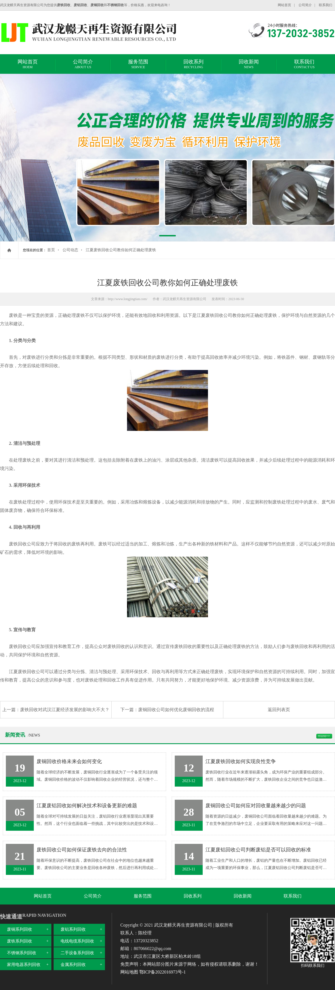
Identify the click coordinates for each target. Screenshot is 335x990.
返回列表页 (279, 709)
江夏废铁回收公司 (214, 315)
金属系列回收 (73, 964)
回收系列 (193, 65)
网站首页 (284, 5)
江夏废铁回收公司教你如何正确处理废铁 (121, 250)
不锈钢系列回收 (21, 953)
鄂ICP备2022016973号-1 (162, 972)
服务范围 (138, 65)
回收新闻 (249, 65)
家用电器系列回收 (23, 964)
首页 (51, 250)
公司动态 (70, 250)
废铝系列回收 (73, 929)
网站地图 (129, 972)
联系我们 (325, 5)
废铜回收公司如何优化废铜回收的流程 (176, 709)
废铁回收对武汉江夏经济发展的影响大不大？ (64, 709)
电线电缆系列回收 (77, 941)
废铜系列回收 (19, 929)
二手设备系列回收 (77, 953)
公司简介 (305, 5)
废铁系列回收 (19, 941)
